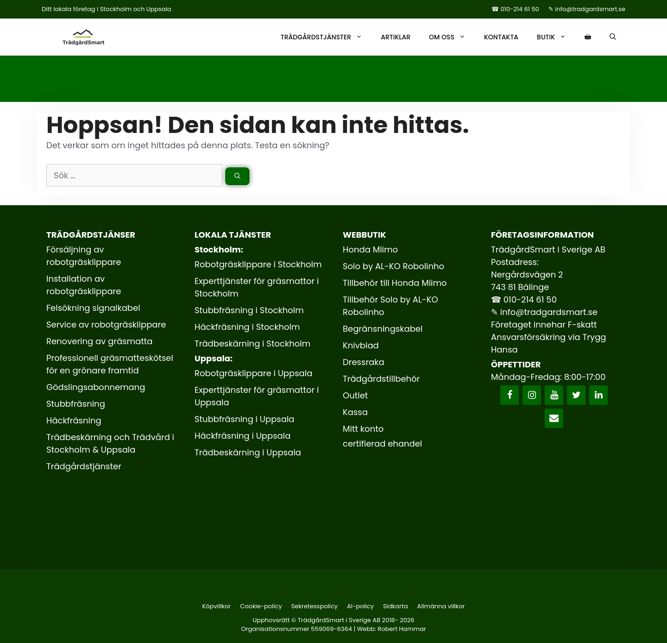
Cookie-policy (261, 606)
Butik (556, 37)
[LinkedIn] (598, 395)
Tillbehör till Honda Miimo (395, 283)
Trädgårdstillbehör (381, 379)
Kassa (355, 412)
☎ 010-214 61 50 (515, 9)
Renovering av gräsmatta (99, 341)
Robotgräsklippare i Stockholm (258, 264)
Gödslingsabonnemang (95, 387)
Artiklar (395, 37)
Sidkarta (395, 606)
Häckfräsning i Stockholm (247, 327)
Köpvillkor (216, 606)
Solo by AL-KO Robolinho (393, 266)
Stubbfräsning (75, 404)
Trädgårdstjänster (326, 37)
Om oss (452, 37)
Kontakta (501, 37)
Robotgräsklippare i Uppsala (253, 373)
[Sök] (237, 176)
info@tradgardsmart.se (549, 312)
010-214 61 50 (530, 299)
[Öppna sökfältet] (612, 37)
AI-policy (360, 606)
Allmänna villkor (441, 606)
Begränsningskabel (382, 328)
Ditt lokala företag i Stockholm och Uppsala (106, 9)
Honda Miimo (370, 249)
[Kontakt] (554, 418)
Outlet (355, 395)
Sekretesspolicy (314, 606)
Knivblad (361, 345)
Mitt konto (363, 429)
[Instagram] (531, 395)
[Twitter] (576, 395)
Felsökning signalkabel (93, 308)
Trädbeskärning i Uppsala (248, 452)
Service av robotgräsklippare (106, 324)
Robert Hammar (402, 628)
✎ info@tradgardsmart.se (586, 9)
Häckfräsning (73, 420)
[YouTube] (554, 395)
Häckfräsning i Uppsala (242, 435)
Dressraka (363, 362)
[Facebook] (509, 395)
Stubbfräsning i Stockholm (249, 310)
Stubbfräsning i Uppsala (245, 419)
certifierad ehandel (382, 443)
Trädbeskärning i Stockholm (252, 343)
